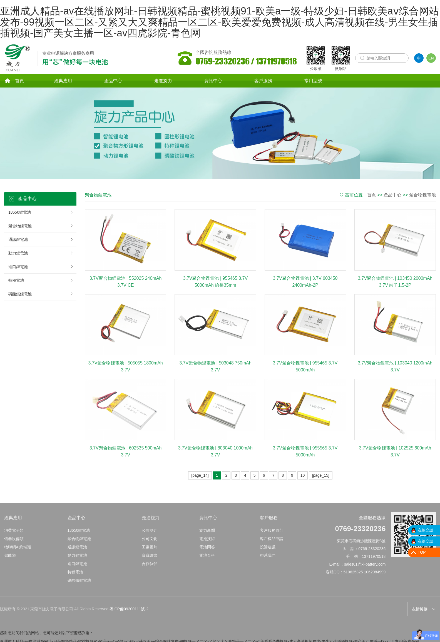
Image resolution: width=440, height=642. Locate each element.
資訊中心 (213, 81)
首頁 (14, 81)
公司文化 (149, 544)
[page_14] (199, 476)
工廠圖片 (149, 552)
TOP (422, 552)
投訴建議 (267, 552)
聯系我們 (267, 560)
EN (431, 58)
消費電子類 (14, 535)
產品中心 (113, 81)
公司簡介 (149, 535)
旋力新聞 (207, 535)
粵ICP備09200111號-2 (129, 610)
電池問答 (207, 552)
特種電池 (41, 281)
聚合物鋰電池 (41, 226)
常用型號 (313, 81)
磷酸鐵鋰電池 (41, 294)
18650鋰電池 (41, 212)
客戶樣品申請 (271, 544)
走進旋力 (163, 81)
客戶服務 (263, 81)
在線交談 (425, 530)
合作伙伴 (149, 569)
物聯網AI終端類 (17, 552)
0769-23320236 (360, 534)
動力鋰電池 (41, 253)
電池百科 (207, 560)
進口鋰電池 (41, 267)
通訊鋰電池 (41, 240)
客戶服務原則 (271, 535)
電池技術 (207, 544)
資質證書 (149, 560)
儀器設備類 (14, 544)
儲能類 (10, 560)
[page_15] (320, 476)
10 (302, 476)
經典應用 (63, 81)
